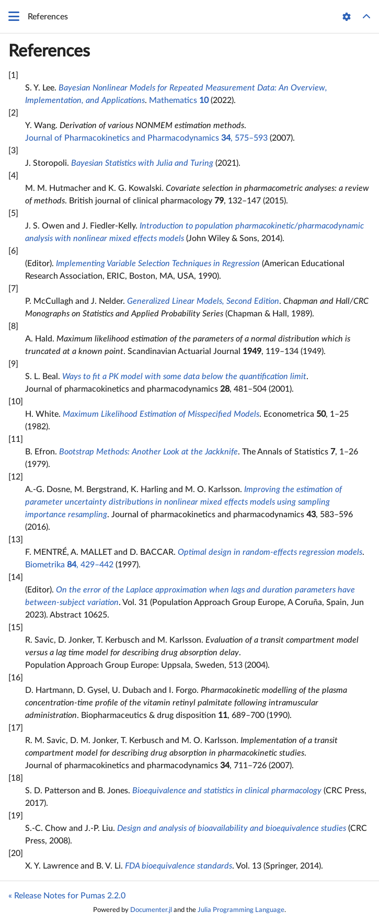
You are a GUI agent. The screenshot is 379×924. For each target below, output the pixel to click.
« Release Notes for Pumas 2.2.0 (66, 896)
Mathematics (179, 100)
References (49, 51)
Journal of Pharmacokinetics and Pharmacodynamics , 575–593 (146, 138)
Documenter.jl (151, 910)
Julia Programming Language (241, 910)
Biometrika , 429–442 (69, 565)
